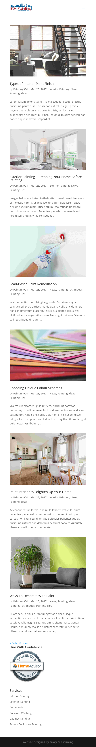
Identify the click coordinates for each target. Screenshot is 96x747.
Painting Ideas (18, 93)
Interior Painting (59, 89)
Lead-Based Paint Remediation (33, 284)
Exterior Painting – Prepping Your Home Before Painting (46, 178)
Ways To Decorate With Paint (32, 596)
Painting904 (20, 89)
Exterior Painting (59, 185)
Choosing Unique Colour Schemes (36, 388)
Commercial (17, 707)
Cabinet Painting (20, 718)
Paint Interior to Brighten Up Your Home (40, 492)
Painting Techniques (70, 289)
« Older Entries (19, 643)
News (74, 89)
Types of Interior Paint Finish (32, 83)
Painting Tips (18, 190)
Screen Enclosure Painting (26, 724)
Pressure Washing (21, 713)
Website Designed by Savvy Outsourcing (48, 742)
